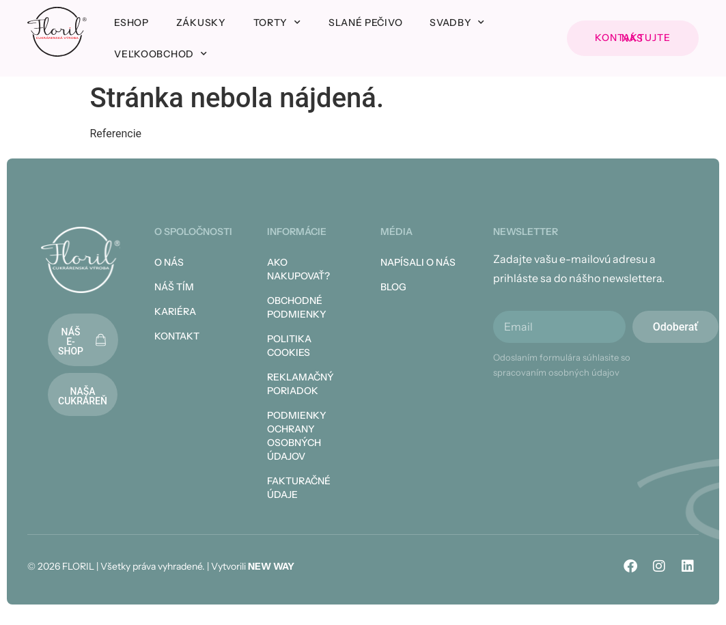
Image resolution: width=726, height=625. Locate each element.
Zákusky (201, 22)
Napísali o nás (418, 262)
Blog (393, 287)
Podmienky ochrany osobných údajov (296, 435)
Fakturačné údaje (299, 488)
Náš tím (174, 287)
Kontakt (176, 336)
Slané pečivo (365, 22)
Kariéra (175, 311)
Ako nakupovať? (298, 269)
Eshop (131, 22)
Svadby (457, 22)
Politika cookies (289, 346)
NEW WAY (271, 566)
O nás (169, 262)
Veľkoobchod (160, 54)
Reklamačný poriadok (300, 384)
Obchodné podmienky (296, 307)
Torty (277, 22)
